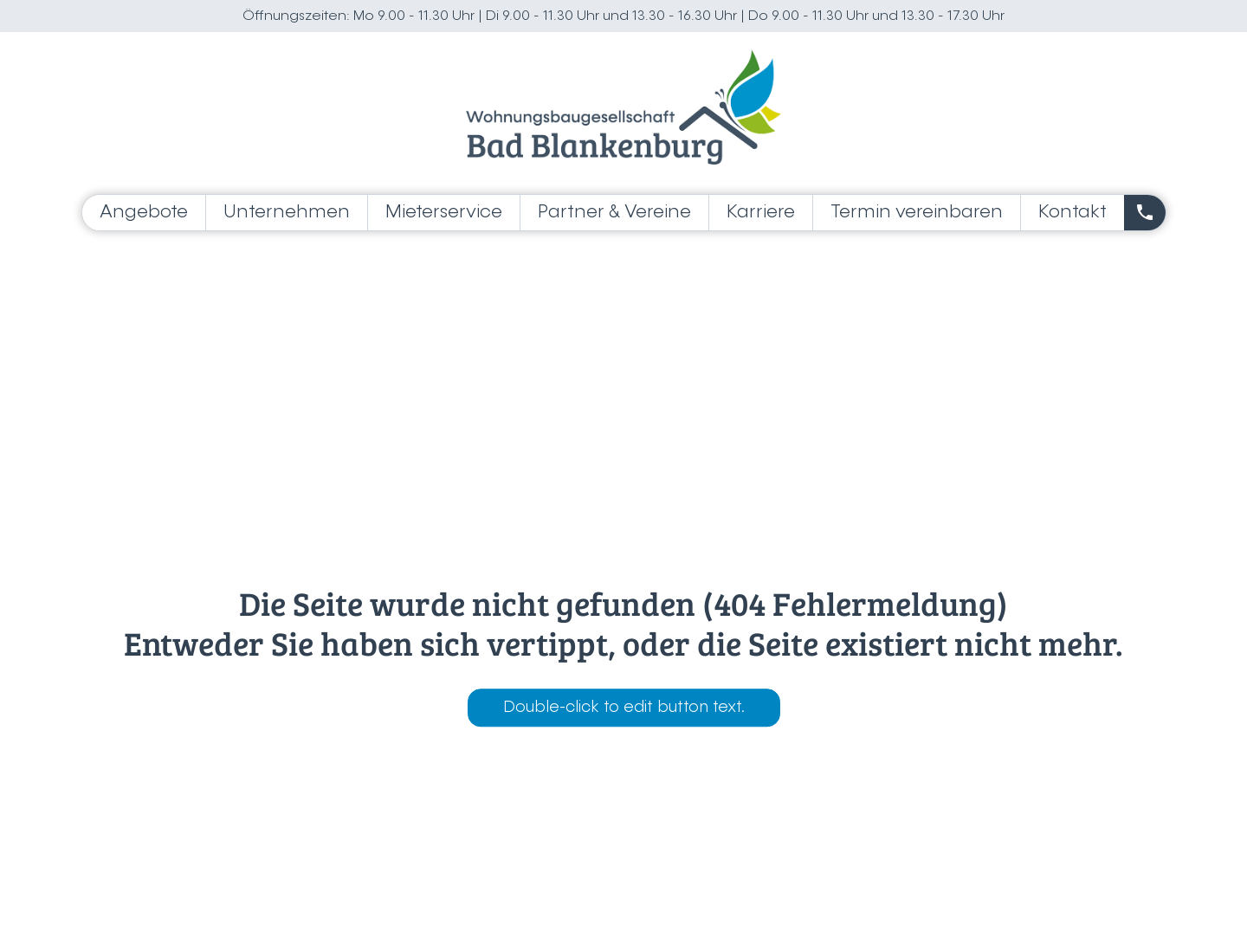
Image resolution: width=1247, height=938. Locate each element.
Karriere (761, 213)
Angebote (144, 213)
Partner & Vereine (614, 213)
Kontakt (1072, 213)
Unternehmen (286, 213)
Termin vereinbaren (916, 213)
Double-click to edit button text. (624, 708)
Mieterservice (443, 213)
